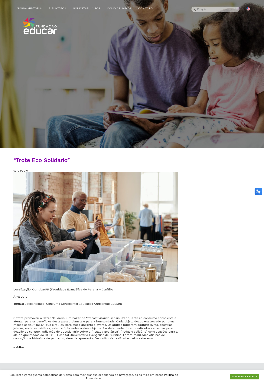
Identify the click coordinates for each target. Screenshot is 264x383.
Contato (145, 8)
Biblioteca (57, 8)
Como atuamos (119, 8)
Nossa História (29, 8)
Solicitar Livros (86, 8)
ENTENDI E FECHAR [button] (244, 376)
